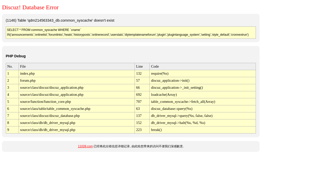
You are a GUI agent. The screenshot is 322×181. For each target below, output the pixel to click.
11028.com (85, 146)
